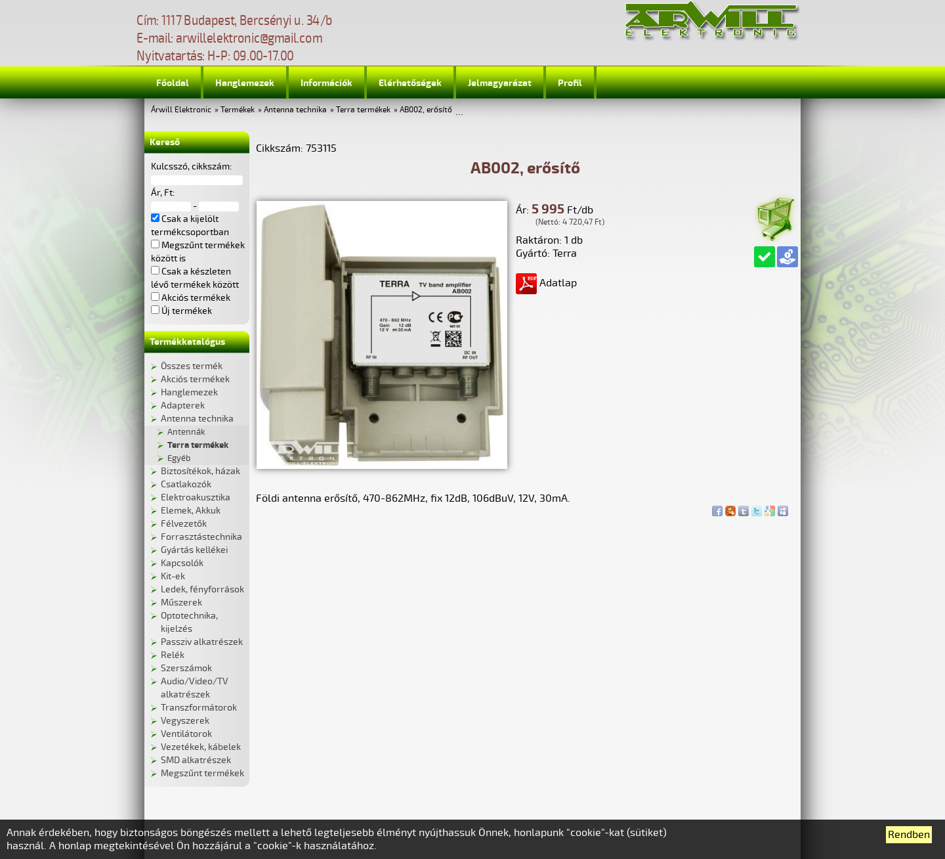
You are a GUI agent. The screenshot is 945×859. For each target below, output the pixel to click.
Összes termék (191, 366)
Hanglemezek (244, 83)
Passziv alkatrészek (202, 642)
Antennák (186, 432)
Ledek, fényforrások (202, 589)
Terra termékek (363, 110)
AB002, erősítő (426, 110)
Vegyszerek (185, 720)
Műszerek (181, 602)
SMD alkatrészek (196, 760)
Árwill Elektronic (181, 110)
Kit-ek (173, 576)
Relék (172, 655)
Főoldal (172, 83)
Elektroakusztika (195, 497)
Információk (326, 83)
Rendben (909, 834)
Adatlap (546, 283)
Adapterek (183, 405)
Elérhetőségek (410, 83)
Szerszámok (186, 668)
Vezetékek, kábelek (201, 747)
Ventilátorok (186, 733)
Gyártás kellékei (194, 550)
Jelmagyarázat (500, 83)
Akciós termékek (195, 379)
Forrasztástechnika (201, 536)
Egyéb (178, 458)
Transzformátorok (199, 707)
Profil (570, 83)
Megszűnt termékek (202, 773)
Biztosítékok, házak (200, 471)
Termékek (237, 110)
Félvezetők (184, 523)
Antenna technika (295, 110)
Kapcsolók (182, 563)
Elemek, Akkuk (190, 510)
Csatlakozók (186, 484)
